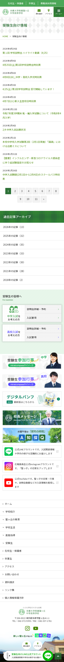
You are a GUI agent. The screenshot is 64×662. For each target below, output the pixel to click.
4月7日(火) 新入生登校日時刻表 (19, 101)
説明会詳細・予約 (43, 309)
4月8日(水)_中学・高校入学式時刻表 (22, 77)
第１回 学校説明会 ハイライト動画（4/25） (26, 52)
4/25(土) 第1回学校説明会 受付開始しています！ (29, 89)
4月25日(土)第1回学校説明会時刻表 (22, 64)
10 (28, 199)
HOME (5, 36)
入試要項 (43, 317)
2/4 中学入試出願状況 (14, 129)
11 (36, 199)
